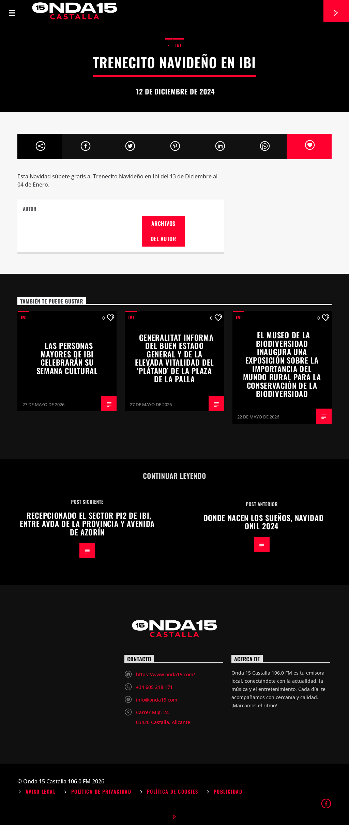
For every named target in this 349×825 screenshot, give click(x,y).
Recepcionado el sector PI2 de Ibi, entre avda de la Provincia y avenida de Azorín (87, 523)
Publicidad (228, 791)
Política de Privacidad (101, 791)
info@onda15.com (156, 699)
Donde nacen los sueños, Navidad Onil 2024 (263, 522)
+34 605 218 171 (154, 687)
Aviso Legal (41, 791)
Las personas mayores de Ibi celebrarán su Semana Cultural (67, 358)
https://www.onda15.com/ (165, 674)
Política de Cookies (172, 791)
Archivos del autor (163, 231)
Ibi (178, 45)
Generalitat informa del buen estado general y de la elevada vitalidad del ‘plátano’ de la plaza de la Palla (174, 358)
